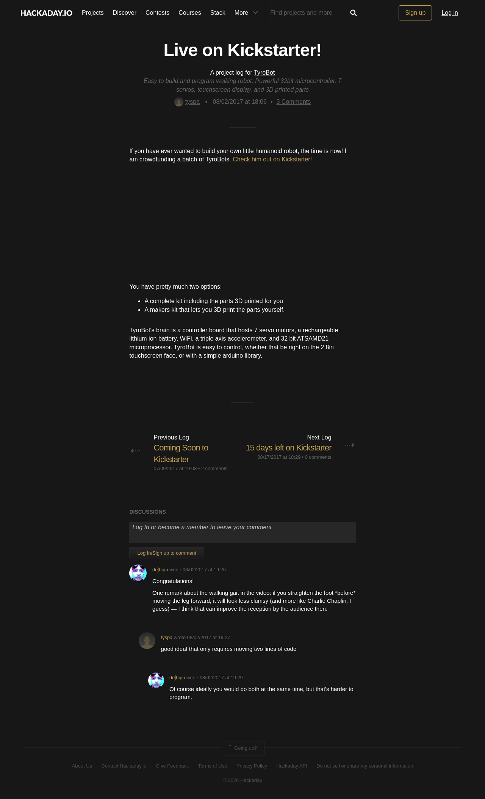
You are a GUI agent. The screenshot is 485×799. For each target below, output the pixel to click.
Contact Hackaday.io (124, 766)
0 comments (318, 457)
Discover (124, 12)
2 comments (214, 468)
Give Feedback (172, 766)
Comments (294, 102)
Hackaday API (291, 766)
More (248, 12)
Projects (93, 12)
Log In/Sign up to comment (166, 553)
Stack (217, 12)
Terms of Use (212, 766)
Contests (157, 12)
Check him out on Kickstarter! (272, 159)
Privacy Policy (251, 766)
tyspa (187, 102)
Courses (189, 12)
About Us (82, 766)
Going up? (242, 748)
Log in (449, 12)
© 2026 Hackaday (242, 780)
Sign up (415, 12)
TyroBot (264, 72)
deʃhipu (160, 569)
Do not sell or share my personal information (364, 766)
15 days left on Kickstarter (288, 447)
